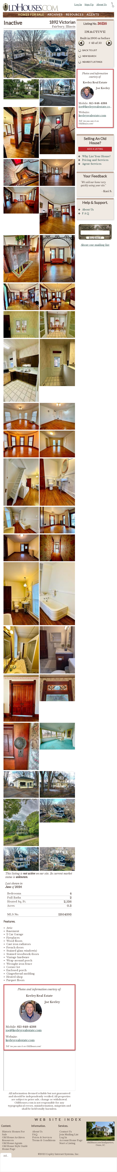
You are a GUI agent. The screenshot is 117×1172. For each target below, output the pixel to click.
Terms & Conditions (43, 1140)
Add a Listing (95, 149)
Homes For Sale (31, 14)
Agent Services (91, 164)
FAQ (34, 1134)
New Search (89, 56)
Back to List (89, 50)
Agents (93, 14)
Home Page (8, 1149)
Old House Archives (13, 1137)
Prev (81, 43)
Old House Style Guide (15, 1146)
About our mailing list (95, 245)
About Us (101, 4)
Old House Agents (12, 1143)
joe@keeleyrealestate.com (24, 1030)
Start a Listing (67, 1143)
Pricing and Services (95, 160)
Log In (78, 4)
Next (109, 43)
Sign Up (89, 4)
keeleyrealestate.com (20, 1040)
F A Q (85, 213)
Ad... (5, 1155)
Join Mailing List (68, 1134)
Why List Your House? (96, 156)
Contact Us (65, 1131)
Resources (74, 14)
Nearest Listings (92, 62)
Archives (55, 14)
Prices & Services (42, 1137)
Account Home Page (70, 1140)
